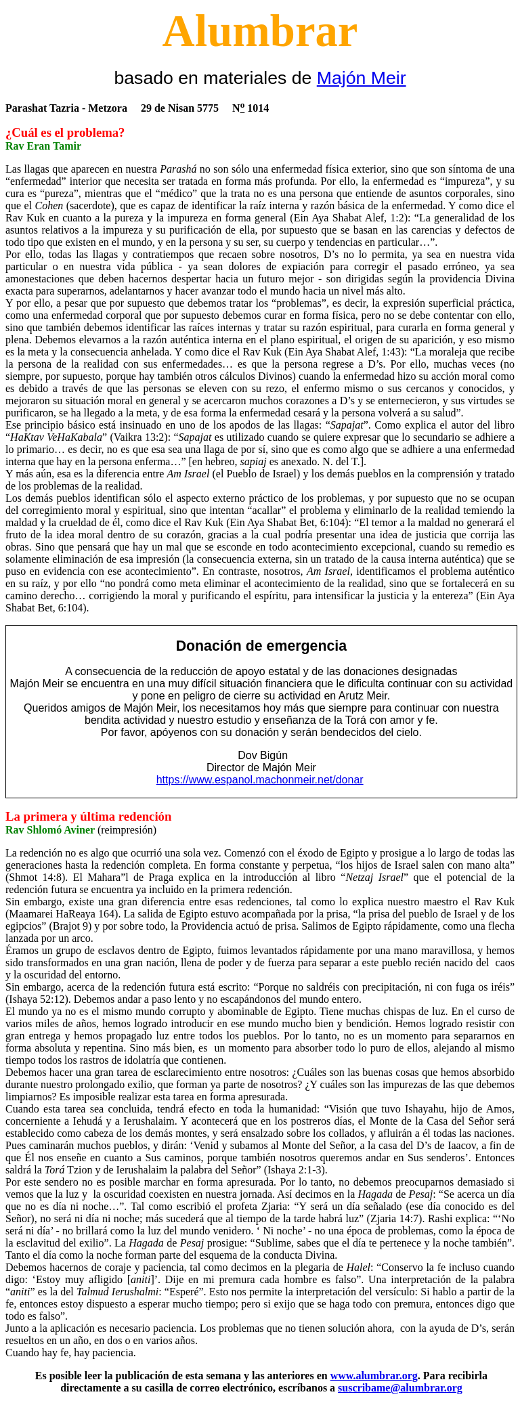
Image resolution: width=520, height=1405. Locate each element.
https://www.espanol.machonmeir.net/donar (260, 779)
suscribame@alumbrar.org (400, 1387)
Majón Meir (361, 78)
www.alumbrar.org (374, 1375)
